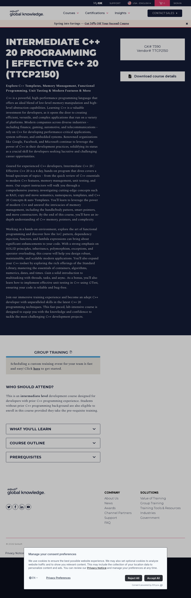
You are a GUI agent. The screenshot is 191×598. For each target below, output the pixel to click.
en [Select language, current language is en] (33, 577)
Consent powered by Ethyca (147, 585)
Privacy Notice (96, 568)
